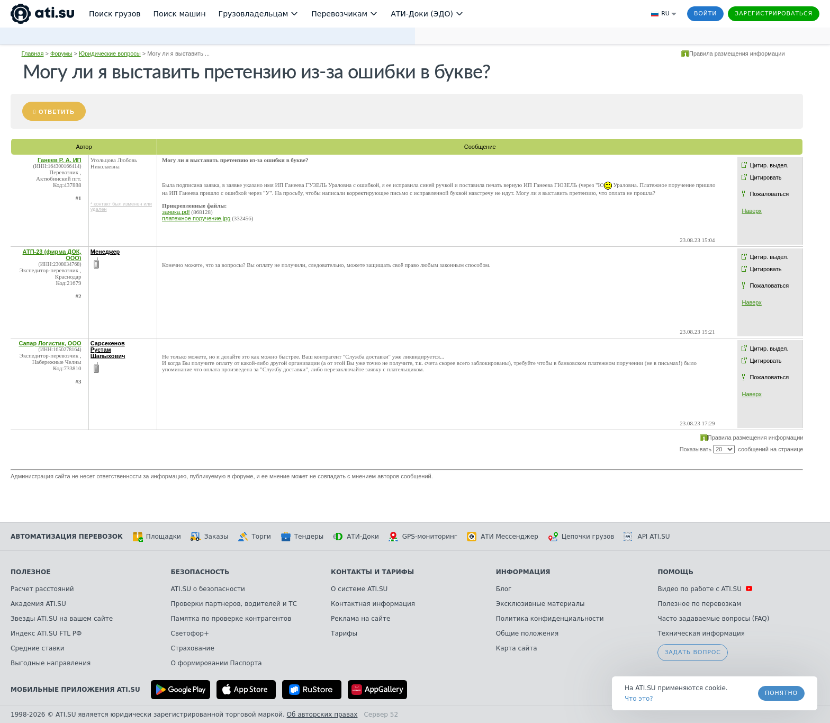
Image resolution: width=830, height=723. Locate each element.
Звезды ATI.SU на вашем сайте (62, 618)
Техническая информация (701, 633)
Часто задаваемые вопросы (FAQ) (713, 618)
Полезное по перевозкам (699, 604)
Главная (33, 53)
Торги (254, 536)
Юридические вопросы (110, 53)
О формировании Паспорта (216, 663)
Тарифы (344, 633)
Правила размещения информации (737, 53)
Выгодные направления (51, 663)
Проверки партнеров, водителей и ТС (234, 604)
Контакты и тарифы (372, 572)
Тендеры (302, 536)
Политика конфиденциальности (550, 618)
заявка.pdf (176, 212)
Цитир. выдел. (769, 165)
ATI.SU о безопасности (208, 589)
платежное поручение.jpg (196, 218)
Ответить (57, 112)
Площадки (156, 536)
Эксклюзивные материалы (540, 604)
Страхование (192, 648)
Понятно (781, 693)
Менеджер (105, 251)
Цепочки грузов (581, 536)
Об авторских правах (322, 714)
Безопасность (200, 572)
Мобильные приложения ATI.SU (75, 689)
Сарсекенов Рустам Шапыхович (108, 349)
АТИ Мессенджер (502, 536)
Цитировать (765, 177)
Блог (504, 589)
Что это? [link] (639, 698)
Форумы (61, 53)
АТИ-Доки (356, 536)
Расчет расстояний (42, 589)
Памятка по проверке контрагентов (231, 618)
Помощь (675, 572)
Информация (523, 572)
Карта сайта (516, 648)
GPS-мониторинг (423, 536)
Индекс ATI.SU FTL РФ (46, 633)
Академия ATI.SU (38, 604)
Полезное (30, 572)
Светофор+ (190, 633)
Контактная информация (373, 604)
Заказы (210, 536)
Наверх (751, 211)
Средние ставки (38, 648)
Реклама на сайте (360, 618)
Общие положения (527, 633)
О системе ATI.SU (359, 589)
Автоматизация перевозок (67, 536)
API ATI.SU (647, 536)
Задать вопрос (692, 652)
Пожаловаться (769, 194)
